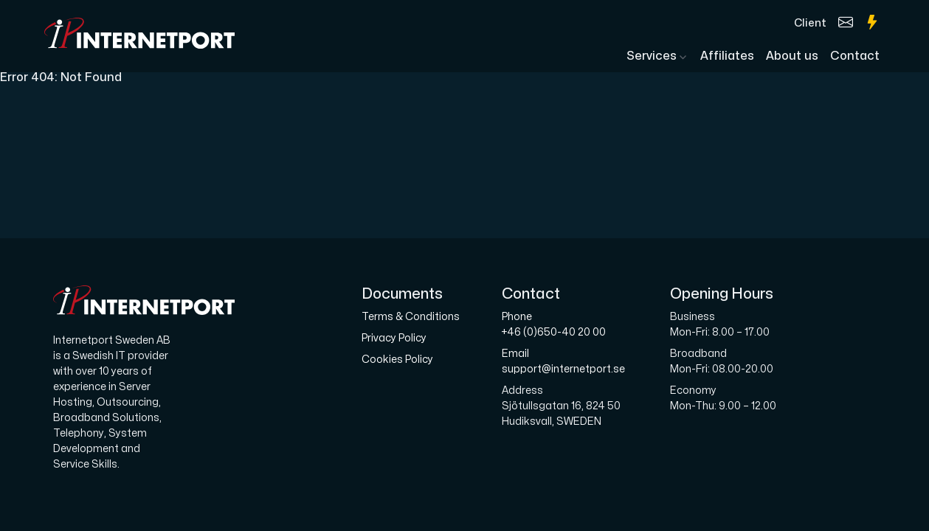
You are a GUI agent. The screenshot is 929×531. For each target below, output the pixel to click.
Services (653, 56)
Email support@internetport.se (563, 361)
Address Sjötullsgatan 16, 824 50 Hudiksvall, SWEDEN (561, 406)
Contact (855, 56)
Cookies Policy (397, 359)
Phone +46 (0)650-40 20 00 (554, 324)
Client (810, 23)
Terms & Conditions (411, 317)
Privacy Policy (394, 338)
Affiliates (727, 56)
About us (792, 56)
